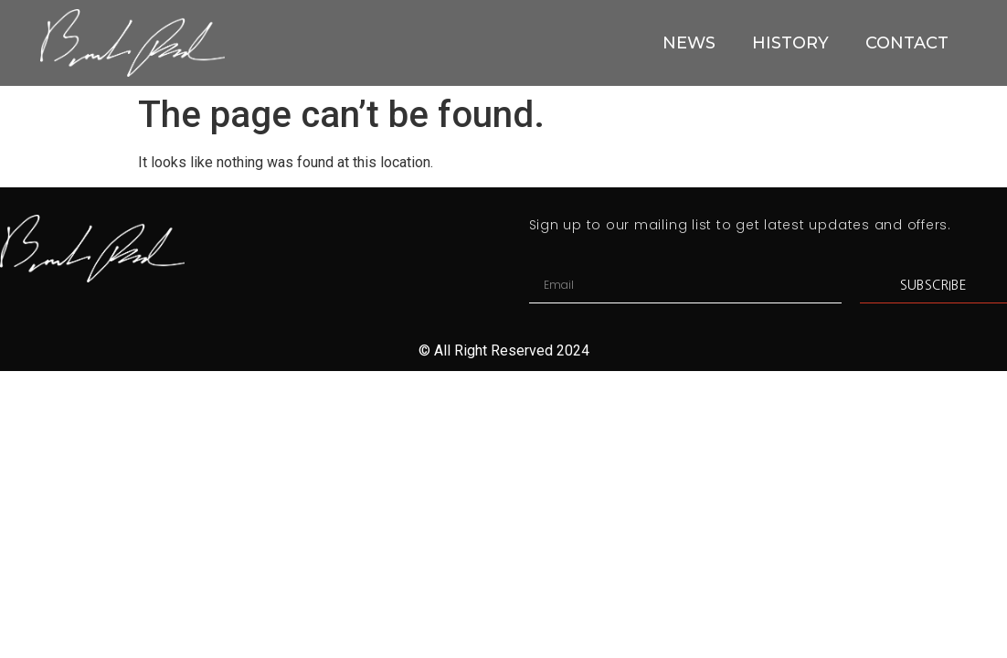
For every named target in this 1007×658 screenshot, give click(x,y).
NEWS (689, 43)
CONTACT (907, 43)
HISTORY (790, 43)
